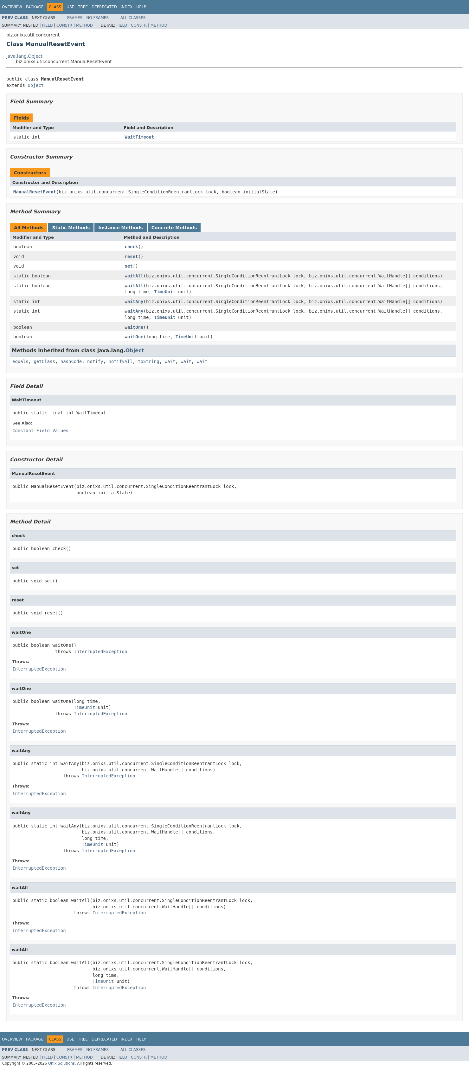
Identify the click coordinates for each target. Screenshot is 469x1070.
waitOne (134, 327)
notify (95, 361)
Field (47, 25)
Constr (64, 25)
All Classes (132, 18)
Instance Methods (120, 227)
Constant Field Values (40, 430)
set (129, 266)
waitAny (134, 301)
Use (70, 7)
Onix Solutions (61, 1063)
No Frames (97, 18)
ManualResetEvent (34, 191)
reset (131, 256)
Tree (83, 7)
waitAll (134, 275)
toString (148, 361)
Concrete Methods (174, 227)
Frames (75, 18)
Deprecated (104, 7)
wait (169, 361)
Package (34, 7)
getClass (44, 361)
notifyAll (120, 361)
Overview (12, 7)
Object (36, 85)
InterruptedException (100, 651)
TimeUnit (164, 291)
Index (127, 7)
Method (84, 25)
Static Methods (71, 227)
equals (20, 361)
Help (141, 7)
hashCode (71, 361)
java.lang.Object (24, 56)
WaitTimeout (139, 136)
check (131, 246)
